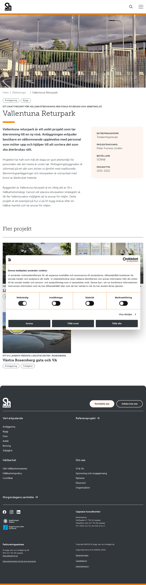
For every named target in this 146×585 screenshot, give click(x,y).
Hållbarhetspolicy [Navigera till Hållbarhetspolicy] (12, 473)
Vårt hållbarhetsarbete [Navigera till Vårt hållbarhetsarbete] (15, 468)
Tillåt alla (116, 323)
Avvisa (29, 323)
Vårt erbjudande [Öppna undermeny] (13, 418)
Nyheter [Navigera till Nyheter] (80, 478)
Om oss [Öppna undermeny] (80, 460)
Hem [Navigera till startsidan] (6, 92)
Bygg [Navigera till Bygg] (5, 431)
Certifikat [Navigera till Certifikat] (8, 478)
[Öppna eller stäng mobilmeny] (141, 6)
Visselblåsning (81, 561)
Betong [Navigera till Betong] (7, 445)
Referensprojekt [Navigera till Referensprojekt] (20, 92)
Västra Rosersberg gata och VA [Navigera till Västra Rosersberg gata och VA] (30, 360)
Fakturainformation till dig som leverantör (19, 561)
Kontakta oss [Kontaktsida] (102, 403)
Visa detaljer (125, 314)
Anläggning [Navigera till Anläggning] (9, 426)
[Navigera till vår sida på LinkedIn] (18, 512)
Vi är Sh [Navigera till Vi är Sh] (80, 468)
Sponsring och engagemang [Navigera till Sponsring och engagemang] (91, 473)
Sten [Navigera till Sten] (5, 436)
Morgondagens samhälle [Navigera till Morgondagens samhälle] (18, 497)
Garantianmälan (82, 555)
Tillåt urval (73, 323)
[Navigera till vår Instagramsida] (11, 512)
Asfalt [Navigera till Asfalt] (6, 441)
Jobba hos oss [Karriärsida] (129, 403)
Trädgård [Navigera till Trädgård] (7, 450)
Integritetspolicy (82, 566)
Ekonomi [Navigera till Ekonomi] (81, 482)
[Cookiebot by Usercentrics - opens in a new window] (125, 259)
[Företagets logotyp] (8, 7)
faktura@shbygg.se (10, 556)
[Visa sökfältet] (131, 6)
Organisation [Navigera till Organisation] (83, 487)
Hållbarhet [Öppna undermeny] (9, 460)
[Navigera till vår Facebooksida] (4, 512)
